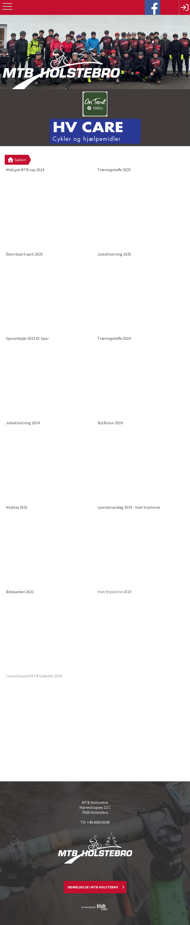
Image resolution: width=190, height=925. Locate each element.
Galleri (16, 160)
